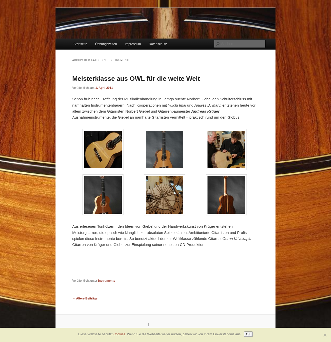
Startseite (80, 44)
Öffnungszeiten (106, 44)
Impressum (133, 44)
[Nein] (324, 334)
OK (248, 334)
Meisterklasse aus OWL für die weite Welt (136, 78)
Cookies (119, 334)
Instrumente (106, 280)
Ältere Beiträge (85, 298)
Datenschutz (158, 44)
